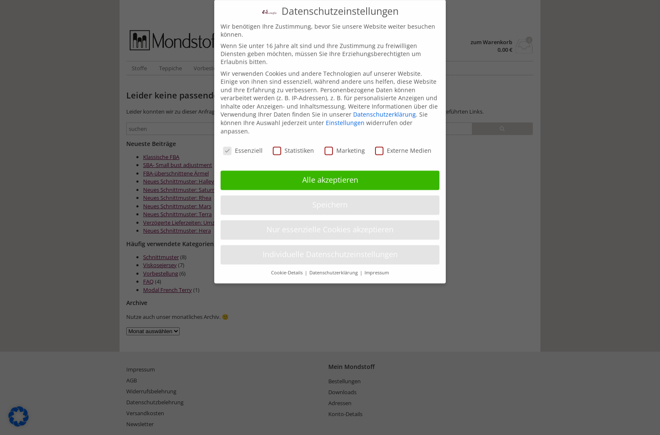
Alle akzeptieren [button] (330, 173)
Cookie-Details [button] (287, 266)
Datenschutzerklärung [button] (334, 266)
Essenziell (243, 144)
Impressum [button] (377, 266)
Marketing (345, 144)
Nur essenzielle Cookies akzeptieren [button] (330, 223)
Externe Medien (403, 144)
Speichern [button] (330, 198)
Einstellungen (345, 116)
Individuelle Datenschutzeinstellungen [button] (330, 248)
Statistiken (293, 144)
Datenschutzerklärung (384, 108)
